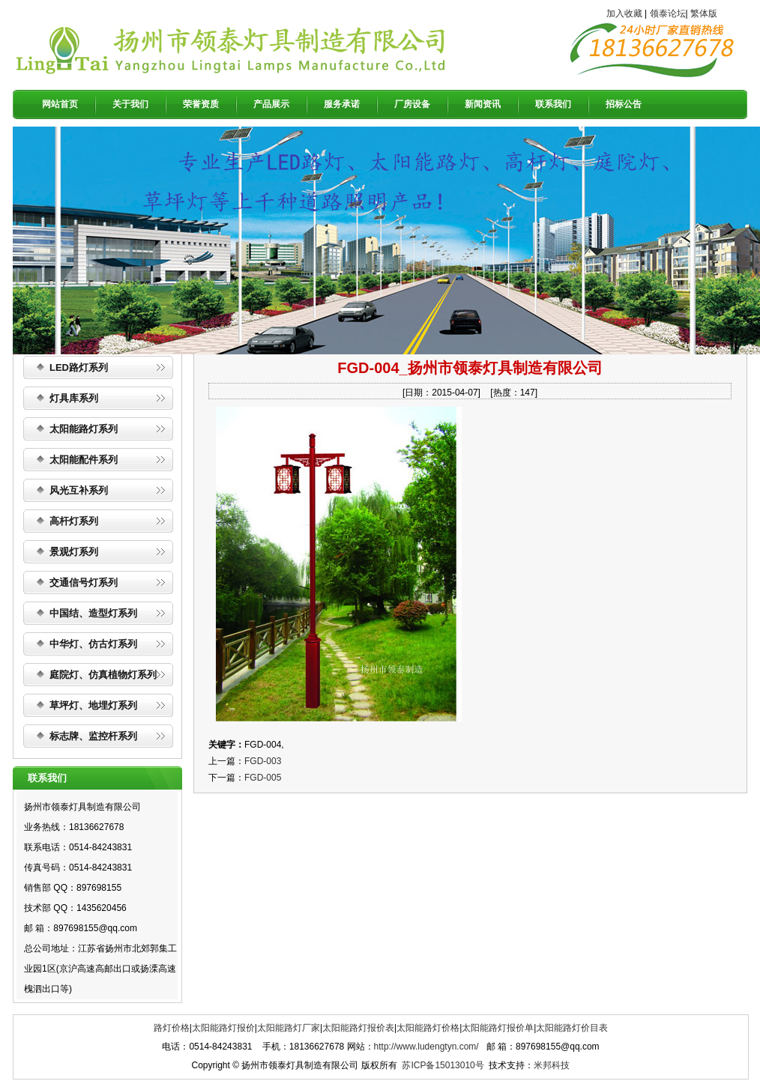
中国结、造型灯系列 (93, 613)
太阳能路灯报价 (223, 1028)
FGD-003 (262, 761)
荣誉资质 (201, 104)
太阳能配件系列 (83, 459)
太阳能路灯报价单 (498, 1028)
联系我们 (553, 104)
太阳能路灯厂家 (288, 1028)
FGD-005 (262, 777)
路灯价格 (172, 1028)
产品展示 (271, 104)
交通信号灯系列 (83, 582)
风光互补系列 (78, 490)
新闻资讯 (483, 104)
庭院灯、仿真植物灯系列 (103, 674)
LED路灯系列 (78, 367)
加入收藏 (624, 13)
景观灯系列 (73, 551)
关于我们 (130, 104)
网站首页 (60, 104)
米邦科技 (552, 1065)
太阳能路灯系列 (83, 429)
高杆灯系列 (73, 521)
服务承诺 (342, 104)
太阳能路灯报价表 (358, 1028)
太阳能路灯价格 (427, 1028)
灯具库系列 (73, 398)
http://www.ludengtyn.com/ (426, 1046)
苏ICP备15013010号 (442, 1065)
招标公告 (624, 104)
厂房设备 (412, 104)
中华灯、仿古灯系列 (93, 644)
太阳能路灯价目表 (572, 1028)
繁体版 (703, 13)
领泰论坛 (668, 13)
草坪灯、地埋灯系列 (93, 705)
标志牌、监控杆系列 (93, 736)
